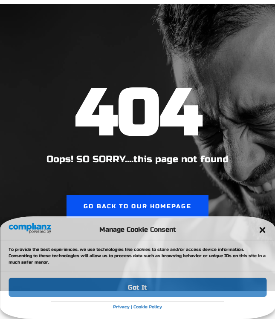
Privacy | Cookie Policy (137, 307)
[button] (262, 230)
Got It (137, 287)
